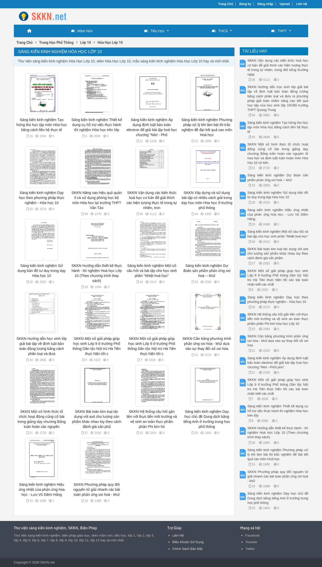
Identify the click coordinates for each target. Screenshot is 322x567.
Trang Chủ (225, 4)
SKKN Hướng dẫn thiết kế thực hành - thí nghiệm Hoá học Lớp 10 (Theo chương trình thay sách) (278, 432)
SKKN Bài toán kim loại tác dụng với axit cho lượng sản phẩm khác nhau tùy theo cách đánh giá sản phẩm (278, 253)
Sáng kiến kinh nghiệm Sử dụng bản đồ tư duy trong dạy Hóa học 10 (42, 271)
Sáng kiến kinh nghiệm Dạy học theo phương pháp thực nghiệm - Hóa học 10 (41, 198)
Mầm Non (82, 31)
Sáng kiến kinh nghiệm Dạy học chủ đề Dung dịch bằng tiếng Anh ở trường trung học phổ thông (278, 498)
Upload (285, 4)
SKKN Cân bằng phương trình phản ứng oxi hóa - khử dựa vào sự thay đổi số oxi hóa (206, 344)
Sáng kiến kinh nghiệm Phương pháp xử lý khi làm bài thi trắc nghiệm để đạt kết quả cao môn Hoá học (278, 454)
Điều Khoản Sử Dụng (188, 542)
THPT (279, 31)
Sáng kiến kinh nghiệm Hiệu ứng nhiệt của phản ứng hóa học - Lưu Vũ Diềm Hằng (42, 489)
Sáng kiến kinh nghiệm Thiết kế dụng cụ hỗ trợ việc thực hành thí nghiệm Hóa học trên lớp (96, 125)
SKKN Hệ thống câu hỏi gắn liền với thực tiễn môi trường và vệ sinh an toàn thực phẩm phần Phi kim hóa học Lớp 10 (278, 318)
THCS (220, 31)
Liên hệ (301, 4)
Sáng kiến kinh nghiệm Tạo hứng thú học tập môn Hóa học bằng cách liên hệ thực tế (41, 125)
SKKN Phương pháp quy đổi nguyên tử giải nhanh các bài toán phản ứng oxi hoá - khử (96, 489)
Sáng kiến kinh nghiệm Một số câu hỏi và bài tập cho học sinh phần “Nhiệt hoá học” (152, 271)
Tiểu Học (154, 31)
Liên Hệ (178, 535)
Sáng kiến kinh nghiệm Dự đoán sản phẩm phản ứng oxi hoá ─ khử (206, 271)
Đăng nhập (265, 4)
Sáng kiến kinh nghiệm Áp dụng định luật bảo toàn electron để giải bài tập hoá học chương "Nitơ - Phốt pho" (278, 362)
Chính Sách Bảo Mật (187, 549)
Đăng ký (245, 4)
